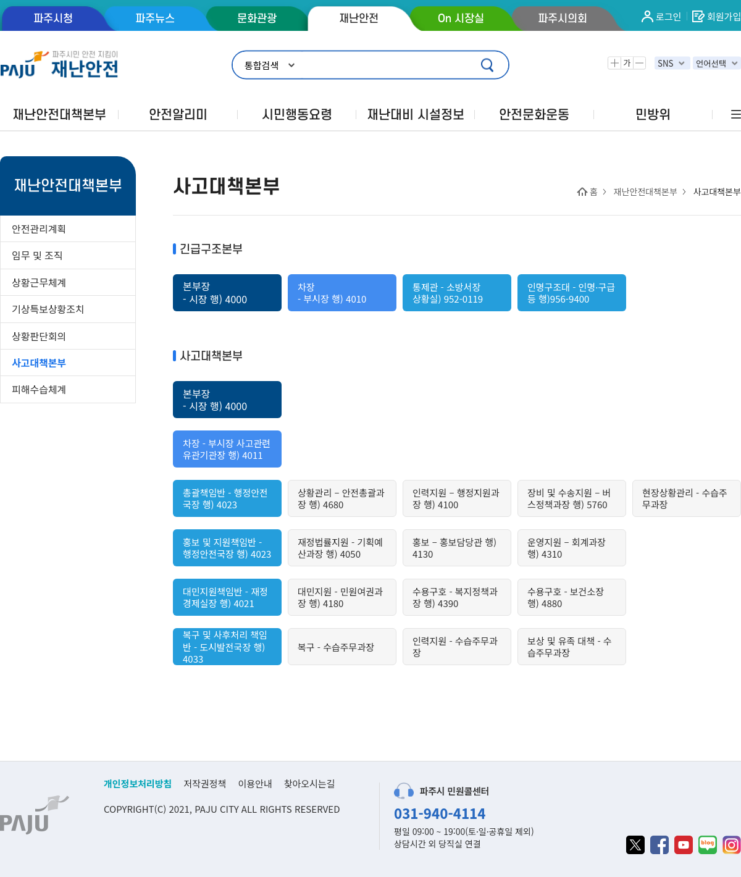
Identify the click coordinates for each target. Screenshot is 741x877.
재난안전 (359, 18)
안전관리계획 (39, 228)
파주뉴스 (155, 18)
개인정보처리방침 (138, 783)
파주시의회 (562, 18)
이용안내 (255, 783)
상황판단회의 (39, 336)
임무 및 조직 (37, 255)
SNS (666, 63)
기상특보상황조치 (48, 308)
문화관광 (257, 18)
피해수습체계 (39, 389)
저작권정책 (204, 783)
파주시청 (53, 18)
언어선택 (711, 63)
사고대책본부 (39, 362)
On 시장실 (461, 18)
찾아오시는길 (309, 783)
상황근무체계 (39, 282)
